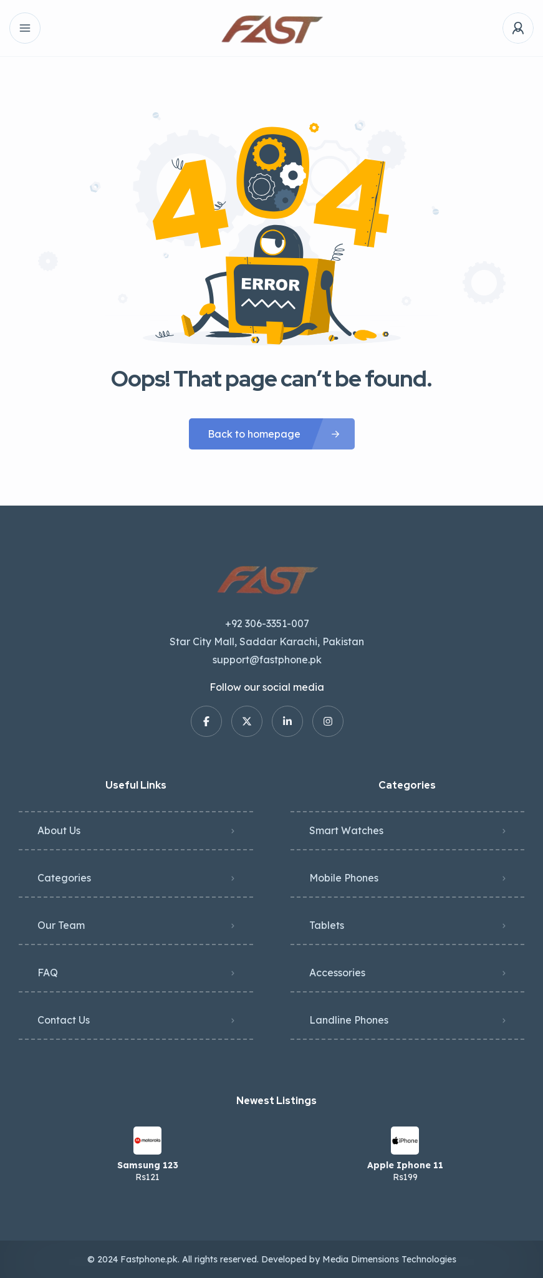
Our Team (61, 925)
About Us (58, 830)
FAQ (47, 972)
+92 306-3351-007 (267, 623)
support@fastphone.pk (267, 659)
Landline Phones (348, 1020)
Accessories (337, 972)
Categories (64, 878)
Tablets (326, 925)
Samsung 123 (147, 1165)
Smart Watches (346, 830)
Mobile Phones (343, 878)
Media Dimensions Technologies (389, 1259)
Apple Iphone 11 (405, 1165)
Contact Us (63, 1020)
